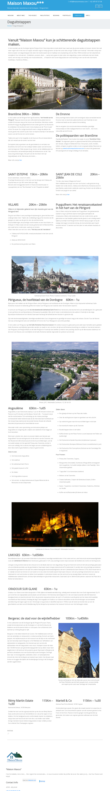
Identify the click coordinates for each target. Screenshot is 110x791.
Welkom (10, 15)
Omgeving (78, 15)
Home (9, 26)
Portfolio (67, 15)
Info (88, 15)
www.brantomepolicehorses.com (73, 148)
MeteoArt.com (32, 780)
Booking (56, 15)
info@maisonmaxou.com (78, 2)
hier (20, 160)
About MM (21, 15)
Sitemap (42, 781)
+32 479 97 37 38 (96, 2)
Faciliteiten (45, 15)
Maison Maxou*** (25, 3)
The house (32, 15)
